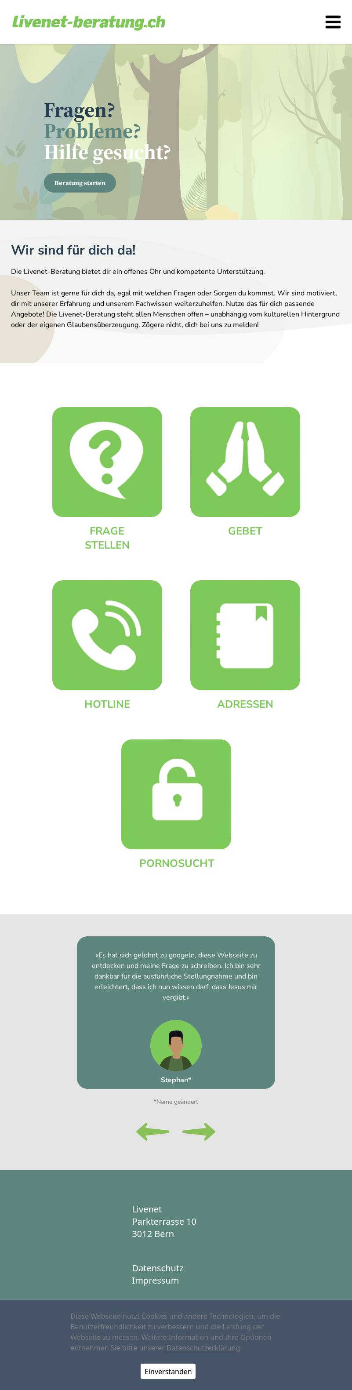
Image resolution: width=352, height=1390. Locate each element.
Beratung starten (79, 182)
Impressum (155, 1280)
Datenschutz (157, 1268)
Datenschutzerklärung (203, 1348)
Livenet (147, 1209)
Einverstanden (168, 1371)
